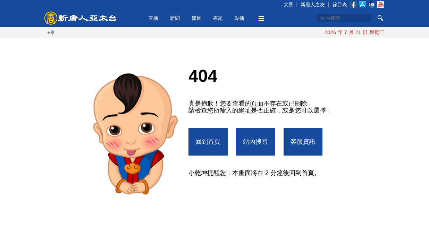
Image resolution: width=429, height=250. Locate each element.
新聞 (175, 18)
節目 (196, 18)
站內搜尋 (255, 141)
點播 (239, 18)
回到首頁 (207, 141)
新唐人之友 (313, 4)
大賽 (288, 4)
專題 (218, 18)
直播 (153, 18)
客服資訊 (303, 141)
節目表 (340, 4)
